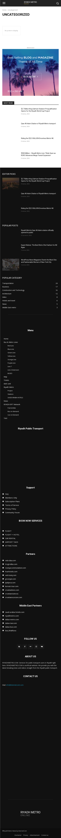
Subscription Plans (12, 501)
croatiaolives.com (12, 590)
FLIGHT (8, 531)
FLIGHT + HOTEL (12, 534)
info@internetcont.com (14, 685)
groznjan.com (10, 579)
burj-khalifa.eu (10, 630)
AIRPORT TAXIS (11, 542)
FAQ (7, 494)
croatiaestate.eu (11, 593)
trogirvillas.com (11, 564)
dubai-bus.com (11, 627)
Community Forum (12, 512)
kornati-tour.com (11, 586)
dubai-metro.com (12, 619)
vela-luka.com (10, 560)
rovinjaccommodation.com (15, 568)
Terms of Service (12, 505)
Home (4, 10)
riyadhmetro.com (12, 616)
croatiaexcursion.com (13, 597)
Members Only (11, 498)
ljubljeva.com (10, 582)
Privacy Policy (10, 509)
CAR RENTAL (10, 538)
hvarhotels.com (11, 571)
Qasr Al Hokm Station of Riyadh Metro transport (38, 123)
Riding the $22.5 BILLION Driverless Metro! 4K (37, 138)
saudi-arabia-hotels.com (14, 612)
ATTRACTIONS (11, 546)
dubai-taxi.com (11, 623)
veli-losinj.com (10, 575)
